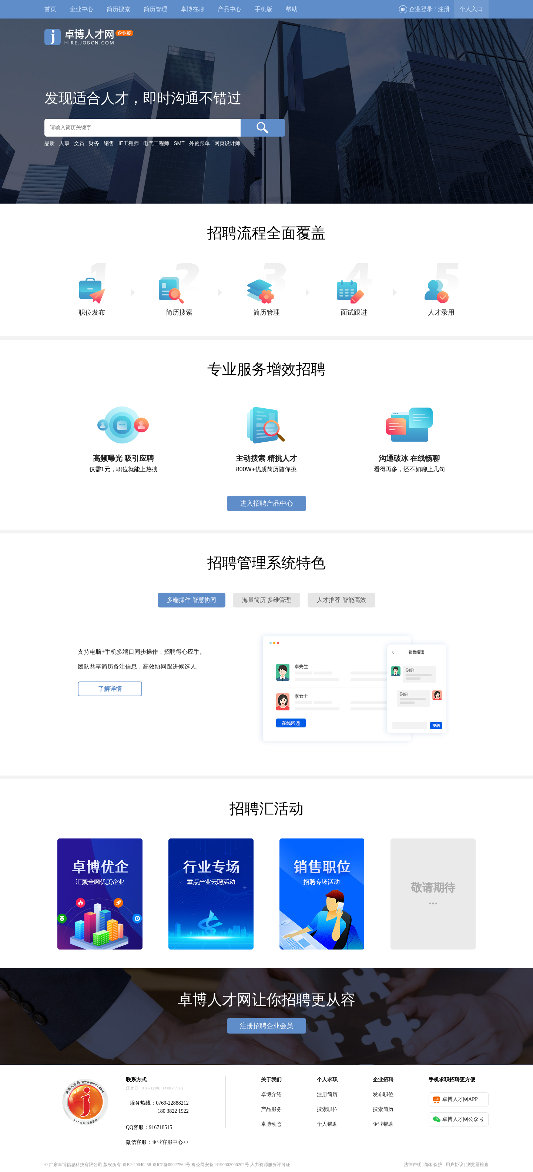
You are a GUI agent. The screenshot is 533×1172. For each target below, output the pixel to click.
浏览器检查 (477, 1164)
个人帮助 (327, 1124)
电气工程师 (156, 143)
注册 (444, 9)
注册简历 (327, 1094)
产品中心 (229, 9)
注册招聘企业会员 (266, 1025)
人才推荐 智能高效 (341, 600)
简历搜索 (118, 9)
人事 (64, 143)
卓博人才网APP (455, 1099)
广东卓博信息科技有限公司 (75, 1164)
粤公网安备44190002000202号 (220, 1164)
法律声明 (413, 1164)
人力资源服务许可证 (270, 1164)
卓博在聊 (192, 9)
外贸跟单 (199, 143)
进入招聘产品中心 (266, 503)
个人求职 (327, 1079)
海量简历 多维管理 (266, 600)
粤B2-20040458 (136, 1164)
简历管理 (155, 9)
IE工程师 (128, 143)
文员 (79, 143)
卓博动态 (271, 1124)
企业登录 (416, 9)
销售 (109, 143)
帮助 (292, 9)
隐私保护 (433, 1164)
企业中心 (81, 9)
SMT (179, 143)
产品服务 (271, 1109)
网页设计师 (227, 143)
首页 (50, 9)
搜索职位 (327, 1109)
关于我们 (271, 1079)
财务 (94, 143)
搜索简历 (383, 1109)
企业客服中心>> (170, 1142)
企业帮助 (383, 1124)
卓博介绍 (271, 1094)
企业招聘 (383, 1079)
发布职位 (383, 1094)
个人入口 (471, 9)
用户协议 (454, 1164)
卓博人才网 (88, 37)
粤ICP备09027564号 (171, 1164)
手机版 (263, 9)
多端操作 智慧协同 (191, 600)
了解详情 (110, 689)
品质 (49, 143)
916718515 (160, 1127)
